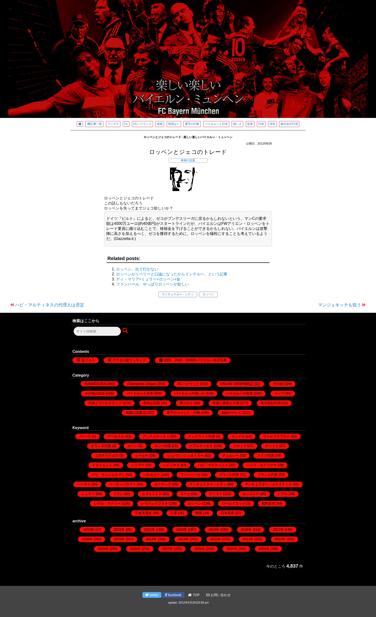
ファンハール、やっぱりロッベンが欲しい (152, 284)
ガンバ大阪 (162, 446)
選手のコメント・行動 (183, 412)
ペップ (279, 393)
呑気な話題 (151, 403)
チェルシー (230, 455)
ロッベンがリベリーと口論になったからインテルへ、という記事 (171, 274)
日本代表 (227, 513)
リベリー (215, 494)
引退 (173, 513)
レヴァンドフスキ (154, 503)
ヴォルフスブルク (276, 436)
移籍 (160, 124)
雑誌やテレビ (232, 412)
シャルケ (141, 455)
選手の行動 (192, 124)
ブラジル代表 (229, 475)
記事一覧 (94, 124)
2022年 (119, 529)
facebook (173, 595)
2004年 (264, 549)
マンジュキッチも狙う (339, 305)
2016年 (87, 539)
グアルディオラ (201, 446)
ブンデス (113, 124)
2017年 (278, 529)
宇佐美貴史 (143, 513)
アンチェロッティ (156, 436)
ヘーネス (84, 484)
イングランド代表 (201, 436)
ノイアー (137, 465)
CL (126, 124)
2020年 (181, 529)
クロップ (240, 446)
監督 (250, 124)
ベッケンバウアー (122, 484)
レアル (283, 494)
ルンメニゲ (250, 494)
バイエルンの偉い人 (190, 393)
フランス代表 (268, 475)
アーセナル (115, 436)
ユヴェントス (152, 494)
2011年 (248, 539)
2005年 (231, 549)
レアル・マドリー (107, 503)
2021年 (149, 529)
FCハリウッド (142, 124)
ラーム (185, 494)
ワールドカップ (233, 503)
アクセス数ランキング (129, 360)
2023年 (88, 529)
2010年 (280, 539)
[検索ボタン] (126, 331)
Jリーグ (85, 436)
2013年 (183, 539)
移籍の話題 (188, 160)
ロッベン (208, 294)
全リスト (88, 360)
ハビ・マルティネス (213, 465)
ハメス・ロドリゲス (262, 465)
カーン (133, 446)
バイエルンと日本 (216, 124)
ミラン (118, 494)
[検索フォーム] (97, 331)
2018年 (246, 529)
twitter (152, 595)
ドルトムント (102, 465)
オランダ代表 (101, 446)
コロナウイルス (106, 455)
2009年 (103, 549)
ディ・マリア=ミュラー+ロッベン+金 (148, 279)
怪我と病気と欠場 (225, 403)
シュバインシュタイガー (185, 455)
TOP (194, 595)
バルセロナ (151, 475)
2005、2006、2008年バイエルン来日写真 (195, 360)
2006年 (199, 549)
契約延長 (268, 503)
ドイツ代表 (265, 455)
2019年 (214, 529)
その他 (278, 384)
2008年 (135, 549)
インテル (238, 436)
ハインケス (171, 465)
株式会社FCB (289, 124)
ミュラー (88, 494)
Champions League (141, 384)
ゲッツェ (271, 446)
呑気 (272, 124)
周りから (186, 403)
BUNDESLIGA (95, 384)
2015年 (119, 539)
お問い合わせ (218, 595)
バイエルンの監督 (239, 393)
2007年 (167, 549)
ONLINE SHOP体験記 (236, 384)
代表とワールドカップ (105, 403)
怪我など (174, 124)
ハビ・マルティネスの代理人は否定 (49, 305)
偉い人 (237, 124)
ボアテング (162, 484)
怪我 (198, 513)
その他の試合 (95, 393)
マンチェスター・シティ (178, 294)
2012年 (215, 539)
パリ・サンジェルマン (108, 475)
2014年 (151, 539)
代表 (261, 124)
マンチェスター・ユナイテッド (268, 484)
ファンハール (190, 475)
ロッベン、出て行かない (137, 269)
